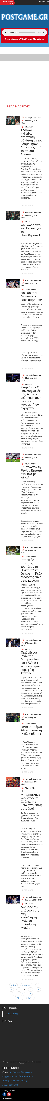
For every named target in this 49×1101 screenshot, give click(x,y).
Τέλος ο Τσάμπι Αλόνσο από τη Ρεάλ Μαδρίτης (31, 730)
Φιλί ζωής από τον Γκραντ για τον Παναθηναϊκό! (31, 230)
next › (19, 998)
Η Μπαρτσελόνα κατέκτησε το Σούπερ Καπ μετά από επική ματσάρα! (31, 799)
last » (30, 998)
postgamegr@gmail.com (21, 1072)
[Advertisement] (24, 79)
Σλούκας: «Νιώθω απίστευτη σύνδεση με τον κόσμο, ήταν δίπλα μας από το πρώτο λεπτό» (31, 142)
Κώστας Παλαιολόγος (33, 118)
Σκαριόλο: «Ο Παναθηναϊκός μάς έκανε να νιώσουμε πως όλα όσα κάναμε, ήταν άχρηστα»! (31, 398)
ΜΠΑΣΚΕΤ (29, 127)
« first (13, 985)
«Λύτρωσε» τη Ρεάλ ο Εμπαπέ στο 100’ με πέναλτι (31, 472)
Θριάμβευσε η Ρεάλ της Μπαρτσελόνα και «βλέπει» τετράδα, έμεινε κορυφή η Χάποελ (31, 663)
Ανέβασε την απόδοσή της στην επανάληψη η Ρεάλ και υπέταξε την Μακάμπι (30, 917)
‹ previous (26, 985)
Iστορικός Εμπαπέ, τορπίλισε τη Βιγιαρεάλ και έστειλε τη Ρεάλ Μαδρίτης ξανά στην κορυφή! (31, 570)
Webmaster (8, 1099)
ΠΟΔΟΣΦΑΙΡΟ (30, 290)
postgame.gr (12, 1013)
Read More (27, 206)
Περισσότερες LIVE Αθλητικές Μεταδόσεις (24, 39)
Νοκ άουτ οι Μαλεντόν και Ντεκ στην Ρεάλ (31, 296)
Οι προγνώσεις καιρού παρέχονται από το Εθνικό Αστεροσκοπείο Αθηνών (22, 1062)
